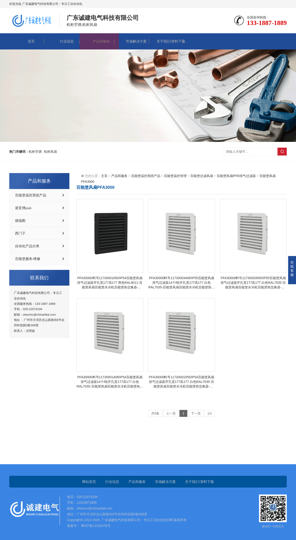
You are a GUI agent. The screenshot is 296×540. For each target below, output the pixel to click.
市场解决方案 (131, 41)
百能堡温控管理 (175, 176)
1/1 (209, 413)
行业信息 (62, 41)
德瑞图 (20, 221)
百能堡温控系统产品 (30, 195)
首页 (26, 41)
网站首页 (89, 482)
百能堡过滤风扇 (201, 176)
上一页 (171, 413)
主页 (104, 176)
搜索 (282, 152)
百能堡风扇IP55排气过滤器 (236, 176)
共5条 (155, 413)
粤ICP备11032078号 (95, 526)
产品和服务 (97, 41)
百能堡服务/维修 (27, 259)
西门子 (20, 233)
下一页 (196, 413)
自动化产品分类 (27, 246)
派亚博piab (23, 208)
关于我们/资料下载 (166, 41)
